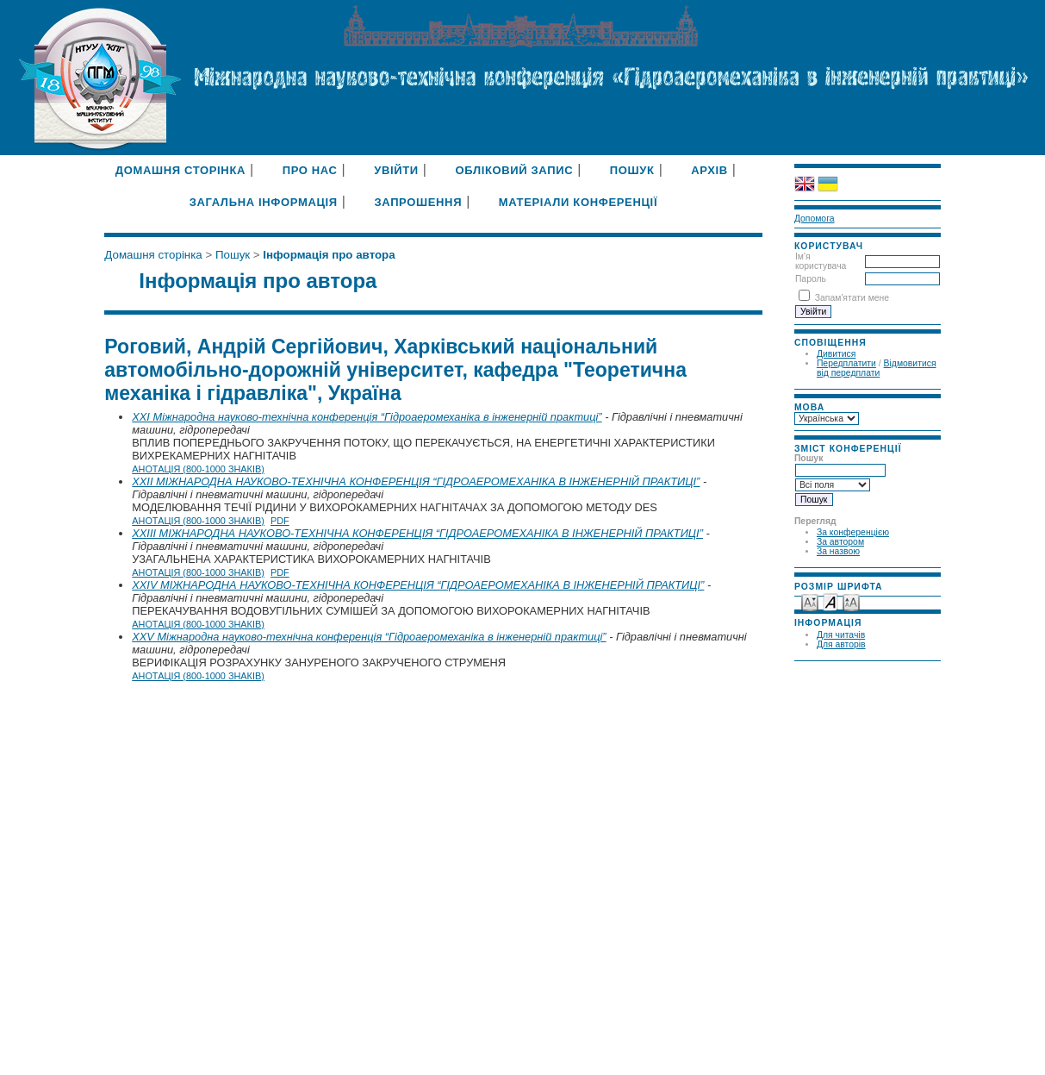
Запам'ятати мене (852, 298)
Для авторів (841, 644)
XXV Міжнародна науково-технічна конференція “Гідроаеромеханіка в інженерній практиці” (369, 636)
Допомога (814, 218)
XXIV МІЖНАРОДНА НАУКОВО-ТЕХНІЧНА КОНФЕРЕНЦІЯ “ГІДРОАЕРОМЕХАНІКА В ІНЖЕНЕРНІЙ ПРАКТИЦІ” (418, 584)
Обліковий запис (514, 170)
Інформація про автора (329, 254)
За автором (840, 542)
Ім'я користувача (820, 261)
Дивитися (836, 354)
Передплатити (846, 363)
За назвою (838, 551)
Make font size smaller (809, 601)
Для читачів (841, 635)
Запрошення (418, 202)
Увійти (396, 170)
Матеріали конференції (578, 202)
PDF (280, 521)
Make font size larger (851, 601)
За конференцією (853, 532)
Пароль (810, 279)
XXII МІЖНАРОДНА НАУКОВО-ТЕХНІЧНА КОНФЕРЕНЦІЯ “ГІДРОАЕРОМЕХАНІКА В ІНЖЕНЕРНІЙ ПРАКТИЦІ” (416, 481)
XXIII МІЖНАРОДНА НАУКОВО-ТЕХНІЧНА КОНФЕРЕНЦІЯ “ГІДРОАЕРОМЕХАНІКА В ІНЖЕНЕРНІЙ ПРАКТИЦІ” (417, 533)
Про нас (310, 170)
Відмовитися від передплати (876, 368)
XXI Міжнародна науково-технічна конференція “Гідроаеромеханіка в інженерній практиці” (366, 416)
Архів (709, 170)
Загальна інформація (264, 202)
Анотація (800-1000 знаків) (198, 469)
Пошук (632, 170)
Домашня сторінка (180, 170)
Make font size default (830, 601)
